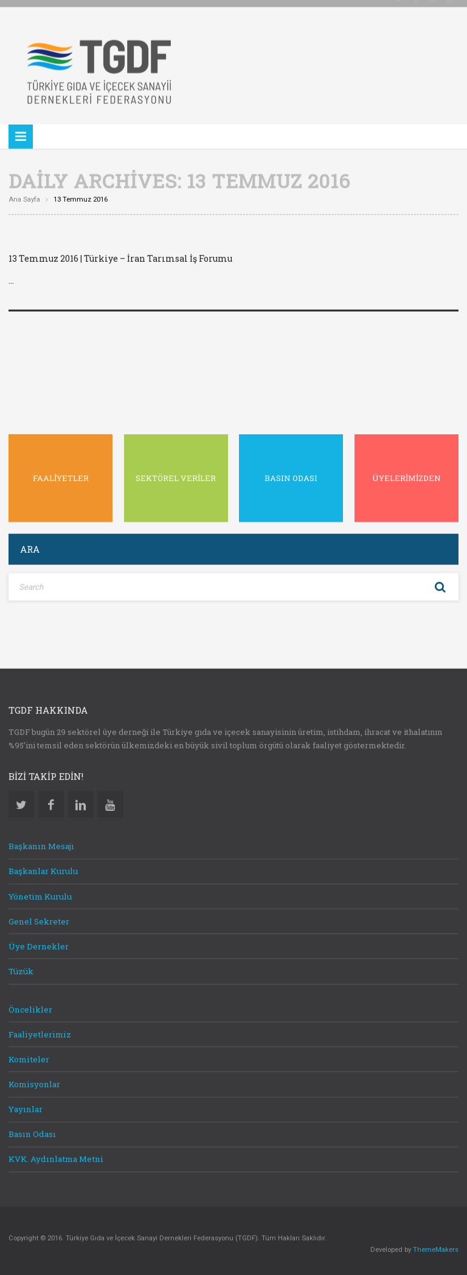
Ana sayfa (24, 197)
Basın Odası (32, 1131)
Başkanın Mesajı (41, 843)
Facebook (51, 802)
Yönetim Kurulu (40, 893)
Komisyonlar (34, 1081)
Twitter (21, 802)
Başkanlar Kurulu (43, 868)
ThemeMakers (435, 1247)
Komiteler (29, 1056)
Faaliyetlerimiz (40, 1031)
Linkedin (81, 802)
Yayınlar (26, 1106)
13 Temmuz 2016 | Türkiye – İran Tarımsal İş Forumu (120, 256)
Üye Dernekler (39, 943)
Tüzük (21, 968)
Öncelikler (30, 1006)
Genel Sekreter (39, 918)
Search (440, 584)
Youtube (110, 802)
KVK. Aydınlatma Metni (56, 1156)
